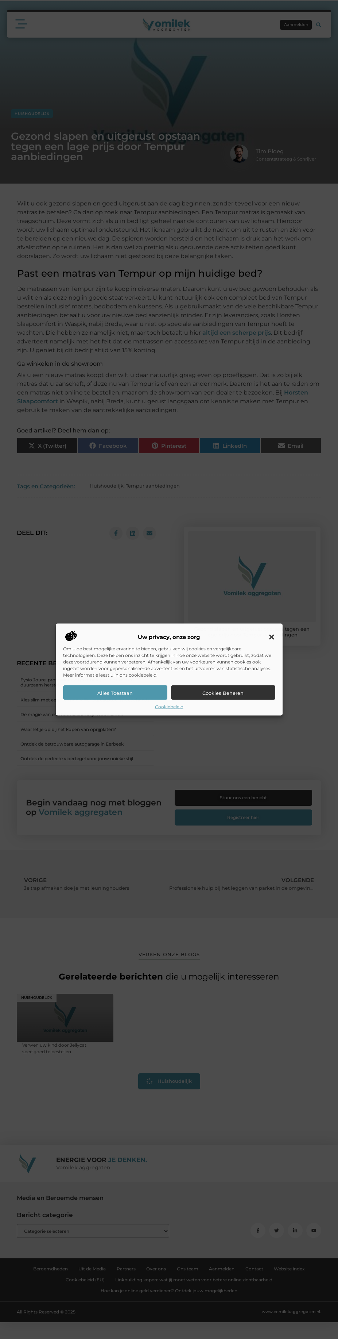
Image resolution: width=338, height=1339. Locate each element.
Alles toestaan (115, 693)
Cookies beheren (223, 693)
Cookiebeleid (169, 706)
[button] (271, 637)
